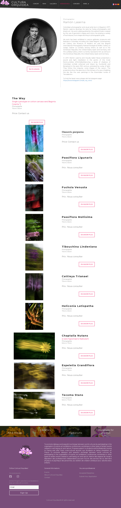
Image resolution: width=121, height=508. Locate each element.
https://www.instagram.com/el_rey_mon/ (77, 80)
